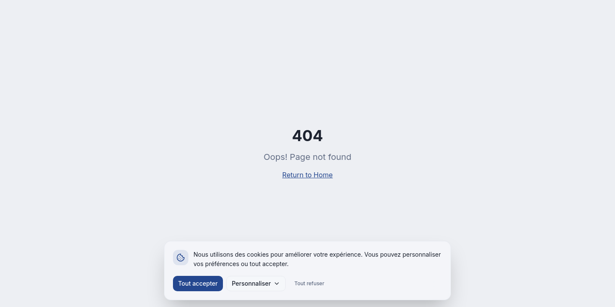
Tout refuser (309, 283)
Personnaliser (256, 283)
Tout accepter (198, 283)
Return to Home (307, 175)
